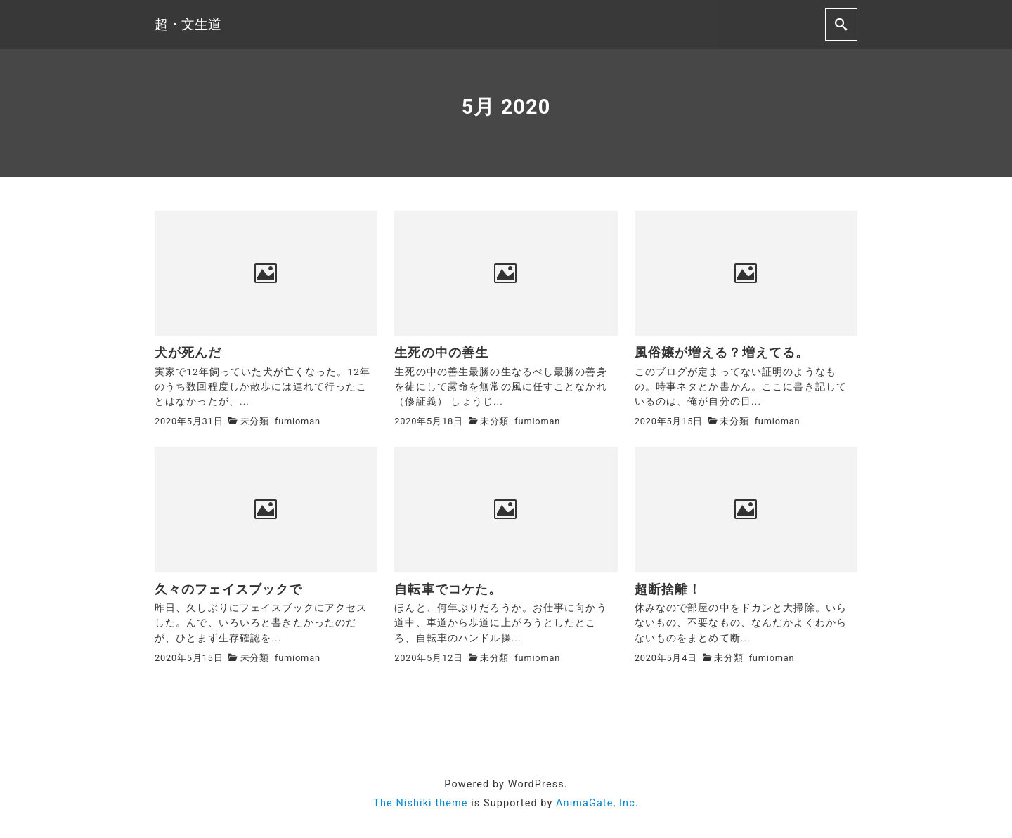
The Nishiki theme (420, 803)
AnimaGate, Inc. (597, 803)
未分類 (254, 421)
